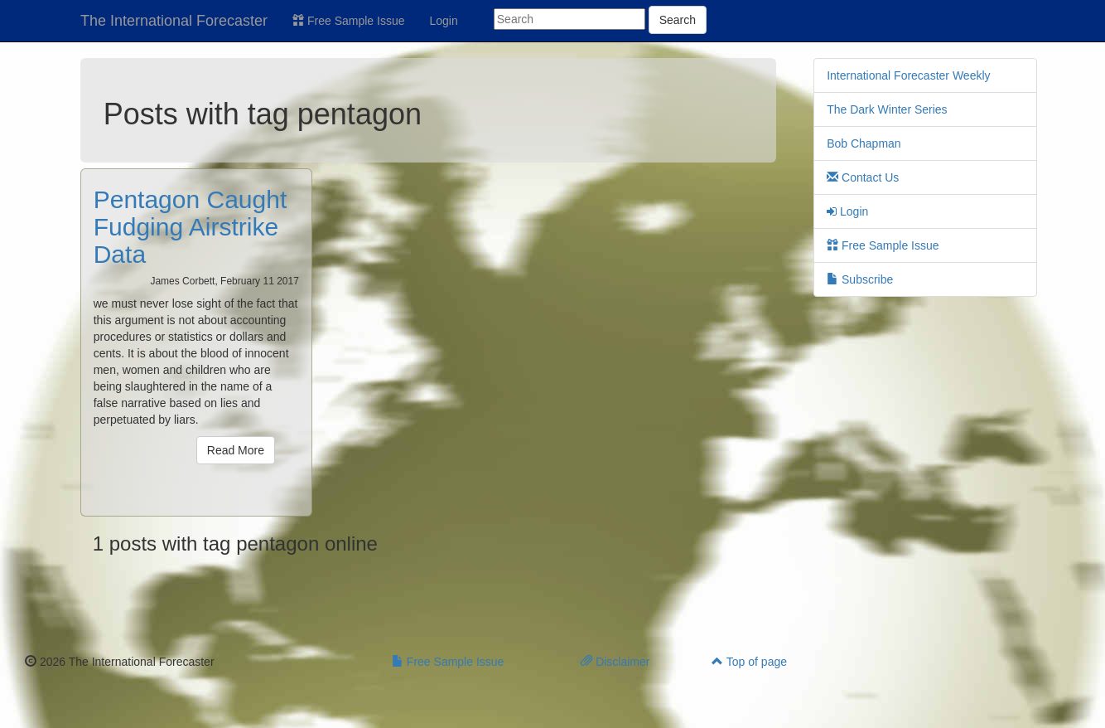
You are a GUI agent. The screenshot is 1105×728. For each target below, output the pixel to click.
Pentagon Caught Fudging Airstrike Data (190, 227)
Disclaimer (615, 661)
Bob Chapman (864, 143)
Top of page (749, 661)
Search (677, 20)
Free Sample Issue (348, 20)
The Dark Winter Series (887, 109)
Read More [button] (235, 450)
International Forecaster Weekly (908, 75)
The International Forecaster (174, 20)
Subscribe (860, 279)
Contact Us (863, 177)
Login (444, 20)
